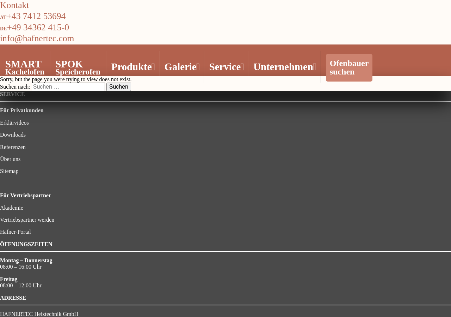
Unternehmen (284, 67)
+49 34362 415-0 (38, 27)
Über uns (10, 159)
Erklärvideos (14, 123)
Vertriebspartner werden (27, 220)
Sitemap (9, 171)
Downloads (13, 135)
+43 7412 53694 (36, 16)
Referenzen (13, 147)
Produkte (132, 67)
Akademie (11, 208)
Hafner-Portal (15, 232)
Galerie (181, 67)
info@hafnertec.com (37, 38)
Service (225, 67)
